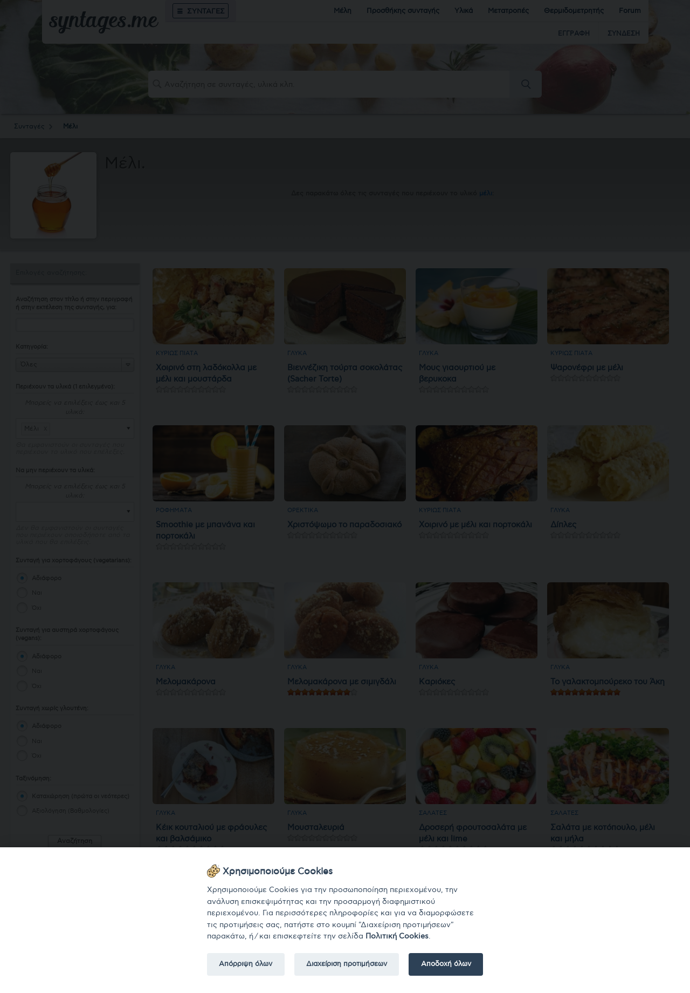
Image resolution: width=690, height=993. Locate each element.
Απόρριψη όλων (245, 964)
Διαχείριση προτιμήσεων (346, 964)
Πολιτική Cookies (397, 936)
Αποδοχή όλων (446, 964)
